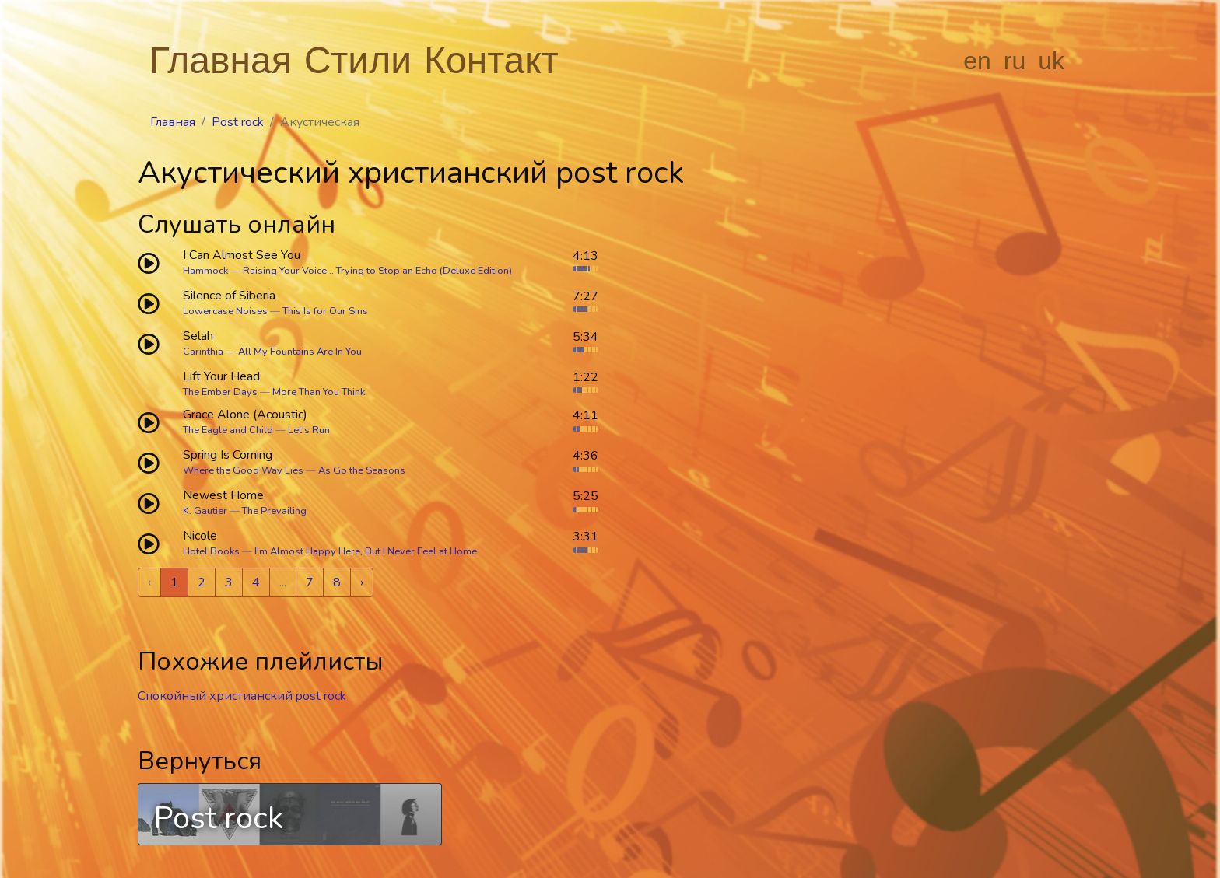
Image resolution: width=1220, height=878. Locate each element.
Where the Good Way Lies (243, 470)
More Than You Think (318, 392)
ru (1014, 61)
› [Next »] (361, 582)
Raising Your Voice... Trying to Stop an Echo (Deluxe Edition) (377, 271)
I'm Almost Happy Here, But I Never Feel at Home (365, 551)
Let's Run (309, 430)
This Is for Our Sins (325, 311)
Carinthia (203, 352)
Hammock (205, 271)
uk (1051, 61)
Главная (220, 60)
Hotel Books (211, 551)
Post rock (238, 122)
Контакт (491, 60)
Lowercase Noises (225, 311)
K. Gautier (205, 511)
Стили (358, 60)
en (977, 61)
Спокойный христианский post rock (242, 696)
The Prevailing (274, 511)
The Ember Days (220, 392)
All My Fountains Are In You (300, 352)
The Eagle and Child (228, 430)
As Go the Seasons (361, 470)
